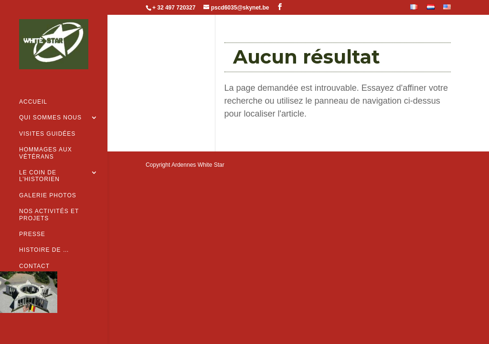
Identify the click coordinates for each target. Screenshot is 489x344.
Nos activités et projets (49, 199)
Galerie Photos (47, 180)
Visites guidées (47, 118)
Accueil (33, 87)
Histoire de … (44, 235)
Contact (34, 250)
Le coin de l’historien (39, 161)
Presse (32, 218)
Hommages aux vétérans (45, 138)
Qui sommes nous (50, 102)
